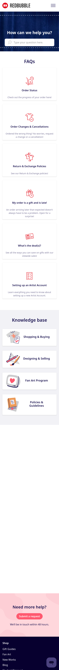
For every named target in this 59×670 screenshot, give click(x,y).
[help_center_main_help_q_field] (29, 42)
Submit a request (29, 616)
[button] (53, 5)
